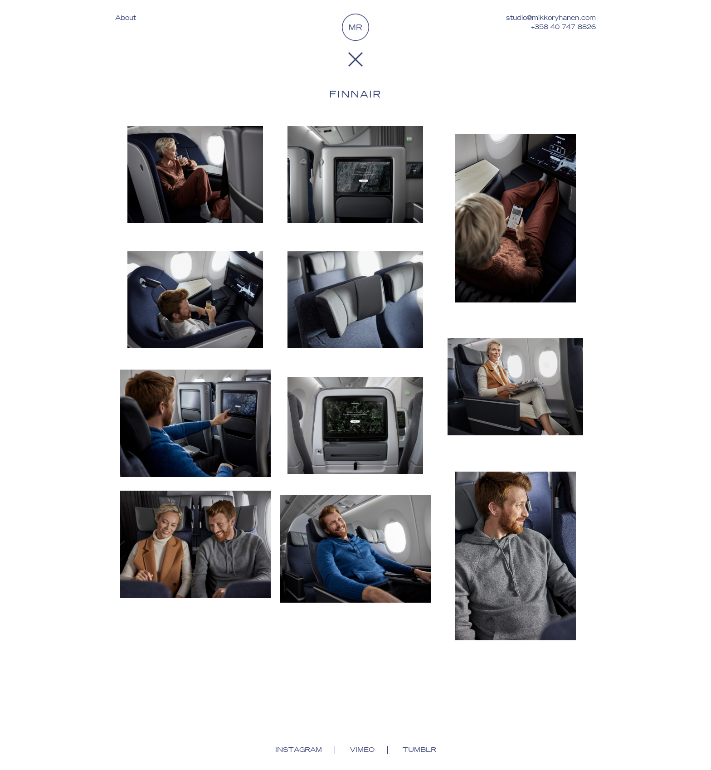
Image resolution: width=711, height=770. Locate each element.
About (125, 18)
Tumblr (419, 750)
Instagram (298, 750)
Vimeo (362, 750)
